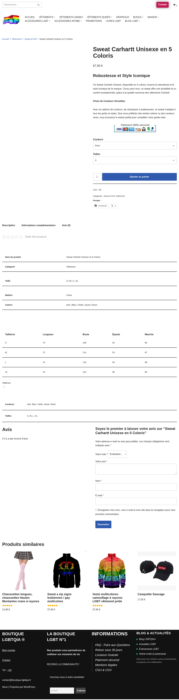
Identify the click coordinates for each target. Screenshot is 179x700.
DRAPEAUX (123, 17)
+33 (9, 671)
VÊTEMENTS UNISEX (71, 17)
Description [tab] (8, 226)
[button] (54, 17)
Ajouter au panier (139, 177)
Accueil (5, 39)
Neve (5, 687)
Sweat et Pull (31, 39)
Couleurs (98, 140)
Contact (6, 661)
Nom (98, 482)
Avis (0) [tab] (66, 226)
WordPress (29, 687)
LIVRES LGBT (113, 21)
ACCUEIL (30, 17)
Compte (162, 4)
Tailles (96, 154)
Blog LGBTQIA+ (146, 640)
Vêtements (17, 39)
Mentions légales (106, 665)
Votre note (101, 455)
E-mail (99, 496)
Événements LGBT (147, 649)
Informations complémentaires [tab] (39, 226)
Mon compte (8, 651)
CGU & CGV (103, 670)
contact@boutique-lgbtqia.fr (16, 681)
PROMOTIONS (94, 21)
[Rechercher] (18, 5)
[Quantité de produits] (97, 177)
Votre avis (101, 462)
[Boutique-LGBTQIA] (11, 19)
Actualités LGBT (146, 645)
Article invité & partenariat (151, 654)
